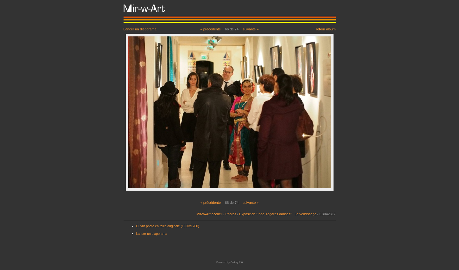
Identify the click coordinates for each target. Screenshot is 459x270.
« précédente (210, 29)
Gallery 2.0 (236, 262)
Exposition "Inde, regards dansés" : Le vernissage (277, 214)
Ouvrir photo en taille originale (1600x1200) (167, 226)
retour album (325, 29)
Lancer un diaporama (140, 29)
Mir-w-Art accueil (209, 214)
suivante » (250, 29)
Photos (230, 214)
